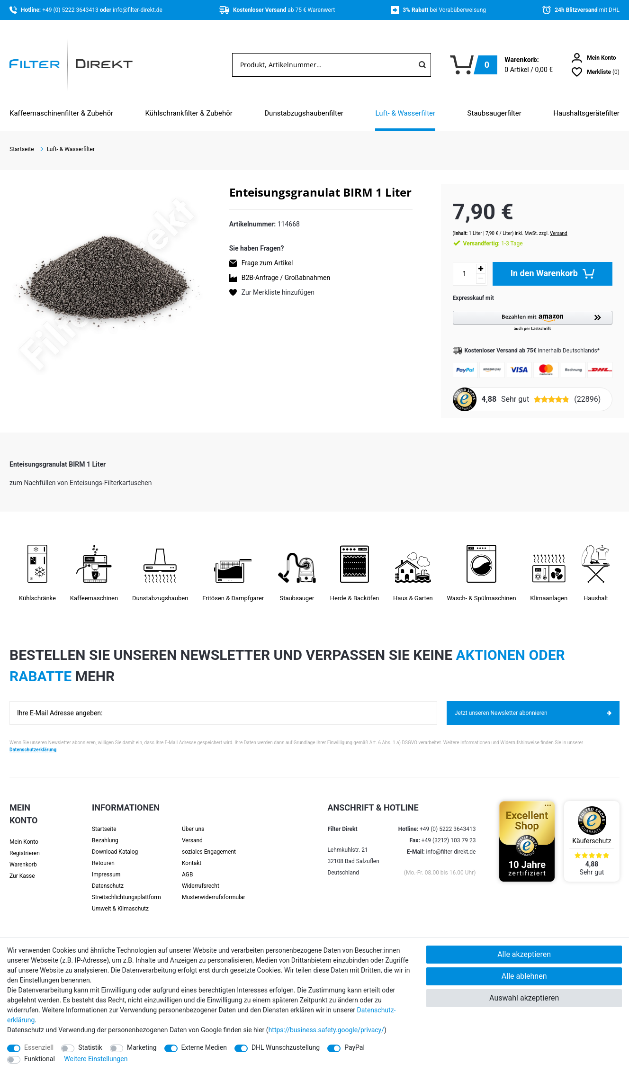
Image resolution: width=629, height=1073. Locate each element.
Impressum (106, 865)
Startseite (104, 820)
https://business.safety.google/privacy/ (326, 1030)
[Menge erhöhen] (471, 259)
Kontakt (191, 854)
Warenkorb (23, 855)
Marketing (142, 1047)
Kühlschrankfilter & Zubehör (189, 113)
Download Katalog (115, 842)
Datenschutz (108, 877)
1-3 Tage (483, 234)
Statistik (90, 1047)
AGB (187, 865)
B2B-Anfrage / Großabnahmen (286, 277)
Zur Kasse (22, 867)
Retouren (103, 854)
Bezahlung (105, 831)
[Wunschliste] (596, 72)
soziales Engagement (209, 842)
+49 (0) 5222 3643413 (70, 10)
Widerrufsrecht (200, 877)
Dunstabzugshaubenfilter (303, 113)
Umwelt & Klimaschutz (120, 899)
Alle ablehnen (524, 976)
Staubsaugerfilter (494, 113)
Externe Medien (204, 1047)
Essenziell (39, 1047)
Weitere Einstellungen (95, 1059)
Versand (549, 223)
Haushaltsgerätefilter (586, 113)
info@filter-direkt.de (137, 10)
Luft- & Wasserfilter (405, 113)
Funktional (39, 1059)
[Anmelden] (594, 58)
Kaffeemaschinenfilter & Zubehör (61, 113)
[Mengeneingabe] (455, 264)
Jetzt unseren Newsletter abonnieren (533, 703)
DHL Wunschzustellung (286, 1047)
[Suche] (422, 65)
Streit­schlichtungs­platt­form (126, 888)
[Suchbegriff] (323, 65)
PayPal (354, 1047)
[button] (527, 312)
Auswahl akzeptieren (524, 997)
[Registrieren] (31, 844)
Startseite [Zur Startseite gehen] (21, 149)
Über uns (193, 820)
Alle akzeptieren (524, 954)
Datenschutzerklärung (32, 740)
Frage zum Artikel (267, 263)
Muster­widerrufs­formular (213, 888)
